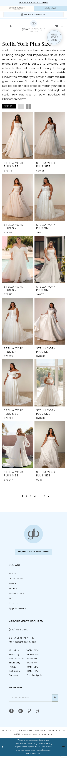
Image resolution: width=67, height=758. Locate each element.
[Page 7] (45, 497)
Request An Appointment (33, 553)
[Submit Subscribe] (54, 700)
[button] (5, 27)
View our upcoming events (33, 3)
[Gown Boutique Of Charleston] (33, 26)
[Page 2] (26, 497)
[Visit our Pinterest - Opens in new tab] (29, 713)
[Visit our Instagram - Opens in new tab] (20, 713)
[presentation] (17, 136)
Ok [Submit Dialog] (63, 749)
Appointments (17, 610)
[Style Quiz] (54, 38)
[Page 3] (31, 497)
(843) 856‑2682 (18, 631)
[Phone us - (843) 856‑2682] (11, 27)
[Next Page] (50, 497)
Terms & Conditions (55, 733)
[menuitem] (17, 8)
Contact (14, 605)
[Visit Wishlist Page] (57, 26)
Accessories (16, 595)
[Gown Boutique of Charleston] (33, 534)
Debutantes (16, 580)
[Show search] (62, 27)
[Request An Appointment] (33, 15)
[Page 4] (35, 497)
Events (13, 590)
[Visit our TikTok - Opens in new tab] (38, 713)
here (39, 756)
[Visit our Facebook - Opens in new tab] (11, 713)
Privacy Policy (9, 733)
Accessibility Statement (31, 733)
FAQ (11, 600)
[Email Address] (33, 700)
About (12, 585)
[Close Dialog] (3, 749)
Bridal (12, 575)
